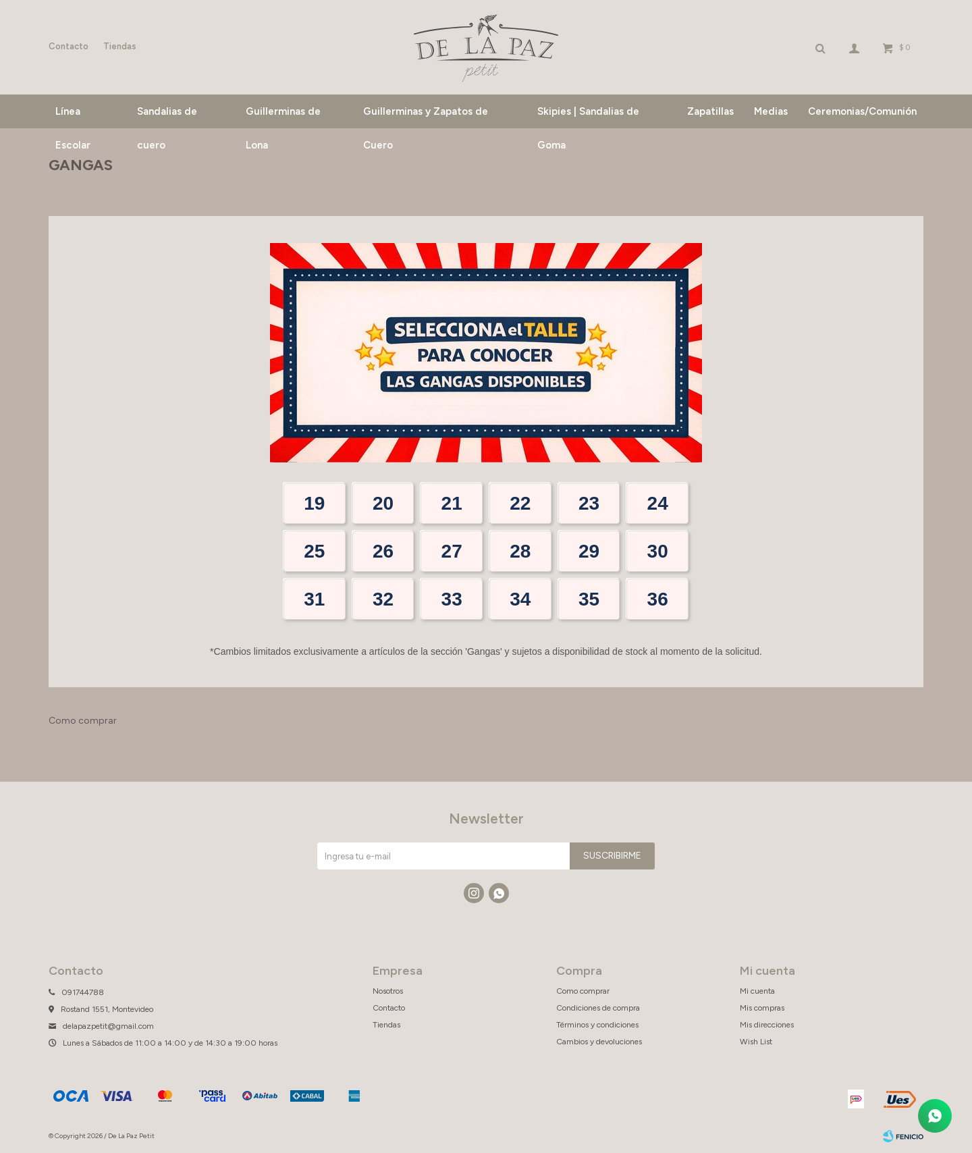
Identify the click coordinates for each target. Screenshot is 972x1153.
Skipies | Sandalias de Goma (588, 116)
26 (383, 551)
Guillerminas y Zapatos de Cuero (425, 116)
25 (314, 551)
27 (451, 551)
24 (657, 503)
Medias (771, 111)
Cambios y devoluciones (599, 1041)
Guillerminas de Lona (283, 116)
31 (314, 599)
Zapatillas (710, 111)
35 (588, 599)
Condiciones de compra (598, 1008)
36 (657, 599)
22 (520, 503)
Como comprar (83, 720)
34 (520, 599)
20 (383, 503)
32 (383, 599)
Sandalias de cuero (167, 116)
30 (657, 551)
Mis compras (762, 1008)
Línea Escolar (72, 116)
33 (451, 599)
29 (588, 551)
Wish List (756, 1041)
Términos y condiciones (597, 1024)
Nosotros (388, 991)
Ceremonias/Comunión (862, 111)
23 (588, 503)
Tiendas (119, 46)
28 (520, 551)
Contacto (68, 46)
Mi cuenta (757, 991)
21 (451, 503)
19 (314, 503)
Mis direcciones (767, 1024)
